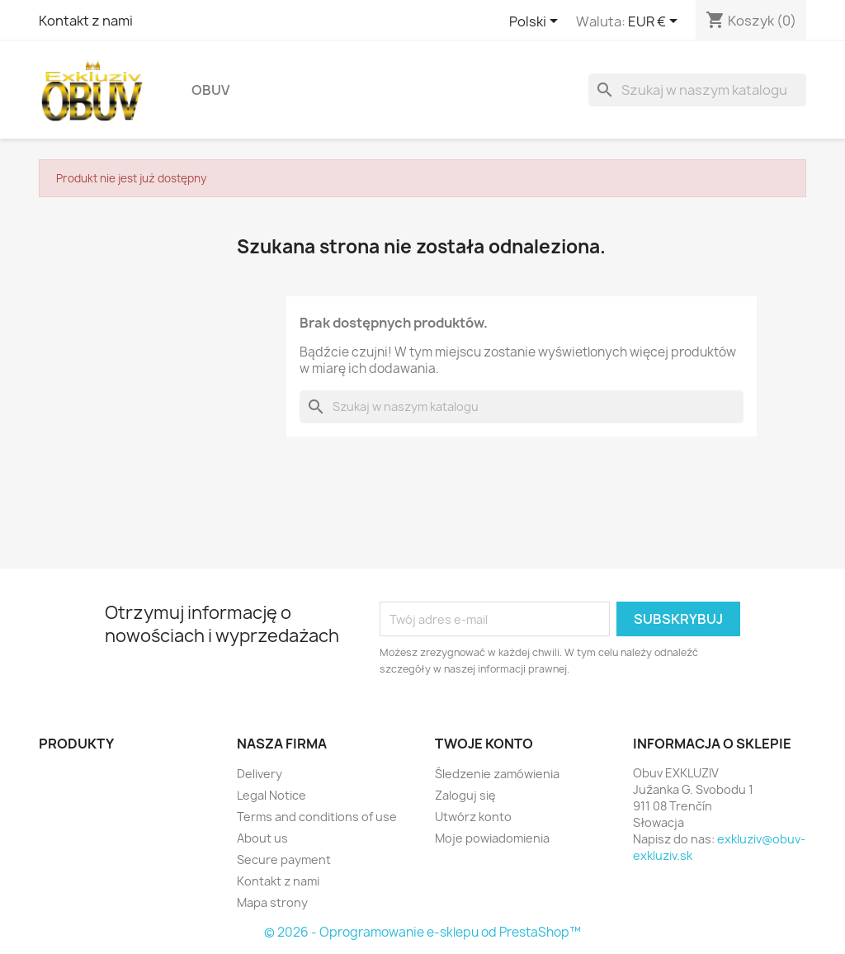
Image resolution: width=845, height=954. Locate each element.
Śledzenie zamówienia (497, 774)
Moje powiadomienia (492, 838)
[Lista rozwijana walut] (655, 22)
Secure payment (284, 859)
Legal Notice (271, 795)
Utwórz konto (473, 816)
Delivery (259, 774)
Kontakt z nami (86, 21)
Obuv (210, 90)
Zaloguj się (465, 795)
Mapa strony (272, 902)
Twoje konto (484, 743)
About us (262, 838)
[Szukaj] (697, 89)
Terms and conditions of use (317, 816)
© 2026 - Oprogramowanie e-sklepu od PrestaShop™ (422, 932)
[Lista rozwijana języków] (536, 22)
